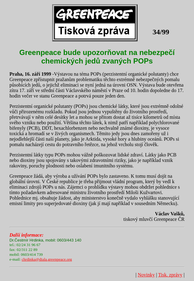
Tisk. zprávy (170, 274)
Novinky (146, 274)
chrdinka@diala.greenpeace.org (47, 259)
